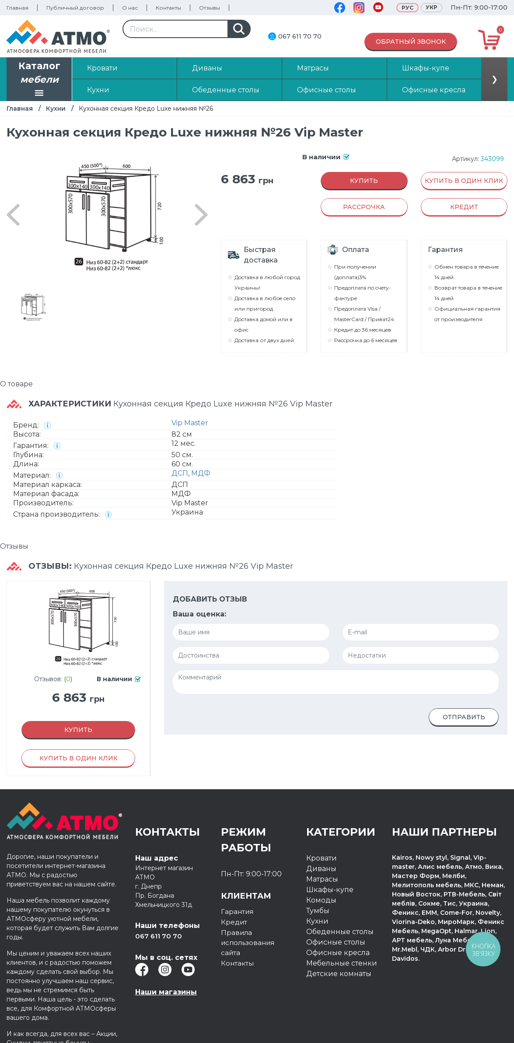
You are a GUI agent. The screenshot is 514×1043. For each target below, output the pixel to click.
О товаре (16, 384)
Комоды (321, 900)
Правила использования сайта (250, 943)
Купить (364, 181)
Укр (431, 7)
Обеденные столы (340, 932)
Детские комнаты (338, 974)
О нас (130, 7)
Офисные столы (335, 942)
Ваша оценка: (199, 614)
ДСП (179, 473)
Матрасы (322, 879)
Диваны (321, 868)
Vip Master (189, 423)
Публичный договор (75, 7)
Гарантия (238, 911)
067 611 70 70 (300, 36)
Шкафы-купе (329, 890)
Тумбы (317, 910)
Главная (17, 7)
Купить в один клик (464, 181)
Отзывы (209, 7)
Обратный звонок (411, 42)
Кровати (321, 858)
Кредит (234, 922)
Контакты (168, 7)
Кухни (56, 108)
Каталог (39, 80)
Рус (407, 7)
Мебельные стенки (341, 963)
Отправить (464, 717)
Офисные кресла (338, 952)
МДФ (200, 473)
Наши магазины (166, 992)
